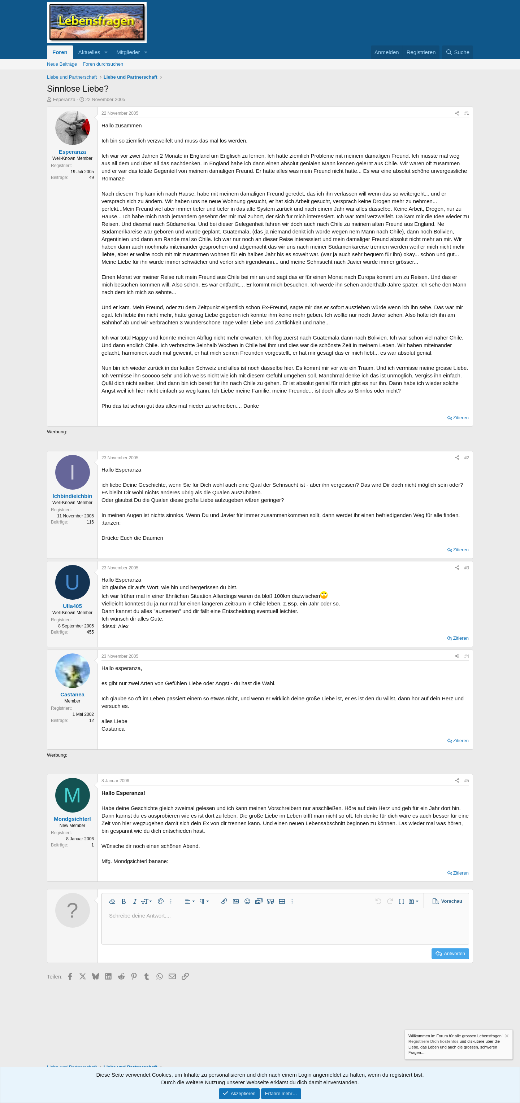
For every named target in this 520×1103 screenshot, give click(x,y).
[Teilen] (457, 113)
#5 (466, 780)
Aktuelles (89, 52)
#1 (466, 113)
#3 (466, 567)
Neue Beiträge (62, 64)
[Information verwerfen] (506, 1036)
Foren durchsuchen (103, 64)
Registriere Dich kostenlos (433, 1041)
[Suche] (457, 52)
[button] (106, 52)
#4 (466, 656)
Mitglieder (128, 52)
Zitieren (461, 417)
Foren (60, 52)
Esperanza (64, 99)
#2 (466, 457)
